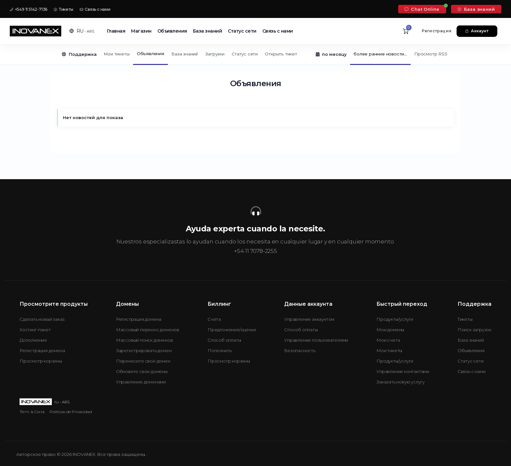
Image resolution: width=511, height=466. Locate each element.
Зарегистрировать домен (144, 350)
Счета (214, 319)
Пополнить (220, 350)
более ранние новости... (380, 53)
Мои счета (388, 340)
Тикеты (63, 9)
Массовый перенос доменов (147, 329)
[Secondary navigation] (255, 54)
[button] (81, 31)
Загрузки (214, 53)
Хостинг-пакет (35, 329)
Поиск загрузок (474, 329)
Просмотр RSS (430, 53)
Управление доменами (141, 381)
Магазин (141, 31)
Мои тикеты (116, 53)
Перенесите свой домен (143, 361)
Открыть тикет (281, 53)
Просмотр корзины (41, 361)
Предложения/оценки (232, 329)
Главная (116, 31)
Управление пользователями (316, 340)
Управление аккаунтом (309, 319)
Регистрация (436, 30)
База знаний (476, 9)
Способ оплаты (224, 340)
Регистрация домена (42, 350)
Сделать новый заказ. (43, 319)
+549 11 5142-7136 (28, 9)
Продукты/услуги (394, 319)
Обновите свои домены (142, 371)
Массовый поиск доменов (144, 340)
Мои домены (390, 329)
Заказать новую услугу (400, 381)
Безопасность (299, 350)
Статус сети (242, 31)
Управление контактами (402, 371)
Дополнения (33, 340)
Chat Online (422, 9)
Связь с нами (95, 9)
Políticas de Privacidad (71, 411)
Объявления (172, 31)
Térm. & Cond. (32, 411)
